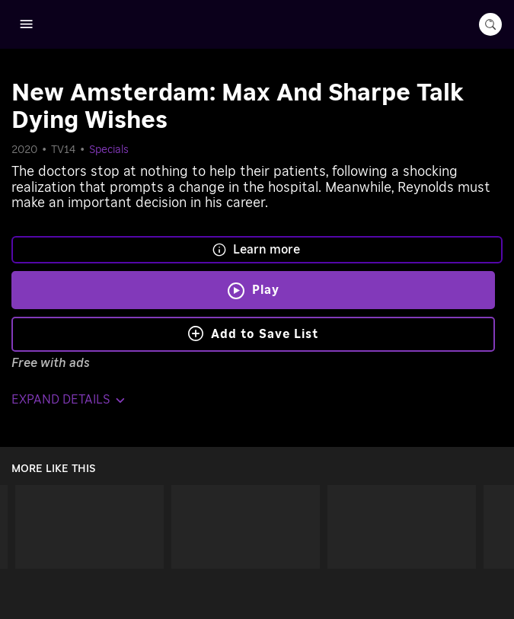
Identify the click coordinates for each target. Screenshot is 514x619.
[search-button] (490, 24)
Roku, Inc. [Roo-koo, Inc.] (288, 589)
